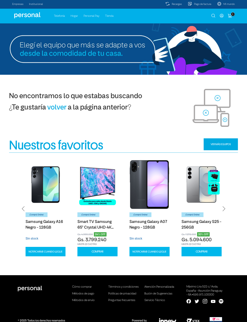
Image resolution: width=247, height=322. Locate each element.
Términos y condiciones (123, 287)
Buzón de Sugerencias (158, 293)
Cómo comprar (82, 287)
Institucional (36, 4)
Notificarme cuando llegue (45, 251)
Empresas (17, 4)
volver (56, 108)
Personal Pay (91, 16)
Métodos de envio (83, 300)
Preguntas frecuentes (121, 300)
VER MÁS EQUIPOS (221, 144)
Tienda (109, 16)
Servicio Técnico (154, 300)
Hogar (74, 16)
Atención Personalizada (159, 287)
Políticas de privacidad (122, 293)
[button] (23, 209)
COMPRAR (97, 251)
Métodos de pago (83, 293)
